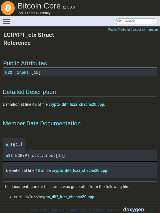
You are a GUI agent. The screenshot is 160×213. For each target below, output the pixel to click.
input (23, 72)
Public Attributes (119, 29)
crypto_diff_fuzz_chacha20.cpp (76, 104)
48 (37, 170)
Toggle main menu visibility (7, 19)
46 (34, 104)
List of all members (146, 29)
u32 (8, 72)
